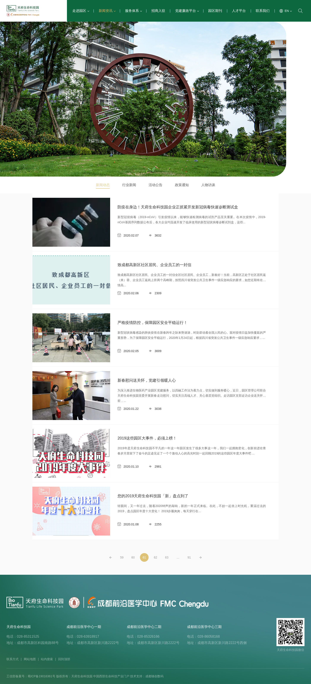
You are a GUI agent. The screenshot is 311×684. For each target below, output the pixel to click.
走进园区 (80, 11)
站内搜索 (47, 659)
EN (288, 11)
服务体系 (133, 11)
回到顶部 (64, 659)
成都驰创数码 (154, 676)
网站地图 (30, 659)
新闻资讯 (107, 11)
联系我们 (263, 11)
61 (144, 557)
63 (166, 557)
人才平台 (239, 11)
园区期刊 (215, 11)
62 (155, 557)
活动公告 (155, 185)
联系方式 (12, 659)
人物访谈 (208, 185)
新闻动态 (103, 185)
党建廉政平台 (186, 11)
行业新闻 (129, 185)
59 (122, 557)
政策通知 (182, 185)
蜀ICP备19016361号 (41, 676)
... (178, 557)
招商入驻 (158, 11)
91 (189, 557)
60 (133, 557)
